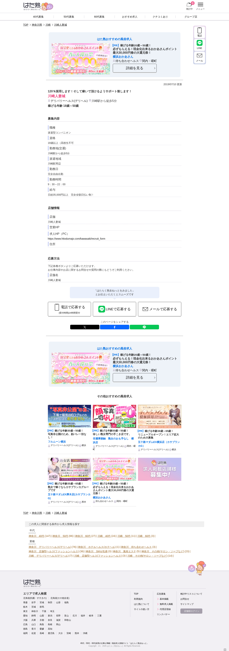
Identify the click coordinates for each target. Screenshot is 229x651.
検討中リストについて (191, 594)
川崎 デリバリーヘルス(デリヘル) (49, 555)
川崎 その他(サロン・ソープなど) (147, 555)
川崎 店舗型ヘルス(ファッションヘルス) (98, 555)
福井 (83, 615)
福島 (66, 602)
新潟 (50, 615)
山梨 (42, 615)
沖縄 (85, 633)
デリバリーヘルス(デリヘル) (69, 100)
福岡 (25, 633)
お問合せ (184, 599)
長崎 (42, 633)
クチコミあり (160, 16)
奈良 (50, 620)
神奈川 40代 (36, 536)
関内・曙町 (149, 60)
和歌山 (67, 620)
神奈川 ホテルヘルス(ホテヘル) (97, 546)
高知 (50, 629)
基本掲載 (164, 599)
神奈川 (34, 611)
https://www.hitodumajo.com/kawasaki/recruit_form (76, 238)
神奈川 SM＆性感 (96, 551)
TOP (26, 24)
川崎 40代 (104, 536)
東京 (25, 611)
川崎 (48, 24)
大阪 (25, 620)
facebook (114, 327)
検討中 (190, 5)
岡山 (58, 624)
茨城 (33, 607)
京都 (42, 620)
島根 (50, 624)
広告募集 (161, 594)
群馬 (42, 607)
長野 (58, 615)
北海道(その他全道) (59, 598)
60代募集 (99, 16)
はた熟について (141, 604)
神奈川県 (37, 24)
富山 (66, 615)
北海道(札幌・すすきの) (35, 598)
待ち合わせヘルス (127, 60)
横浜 (84, 445)
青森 (25, 602)
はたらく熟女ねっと (115, 646)
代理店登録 (165, 609)
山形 (58, 602)
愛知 (25, 615)
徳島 (25, 629)
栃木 (25, 607)
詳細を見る (134, 68)
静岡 (33, 615)
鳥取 (42, 624)
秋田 (50, 602)
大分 (60, 633)
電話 (199, 35)
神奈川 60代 (83, 536)
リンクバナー (163, 614)
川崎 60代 (144, 536)
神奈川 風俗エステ (124, 551)
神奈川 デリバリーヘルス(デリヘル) (50, 546)
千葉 (44, 611)
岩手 (33, 602)
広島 (25, 624)
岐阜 (91, 615)
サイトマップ (187, 604)
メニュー (200, 6)
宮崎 (69, 633)
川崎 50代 (124, 536)
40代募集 (38, 16)
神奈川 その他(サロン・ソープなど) (162, 551)
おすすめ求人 (129, 16)
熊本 (77, 633)
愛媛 (42, 629)
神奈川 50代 (60, 536)
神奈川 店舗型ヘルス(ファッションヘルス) (54, 551)
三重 (99, 615)
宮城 (42, 602)
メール (199, 60)
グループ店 (190, 16)
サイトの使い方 (141, 609)
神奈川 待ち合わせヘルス (136, 546)
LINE (144, 327)
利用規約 (138, 599)
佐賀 (33, 633)
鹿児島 (51, 633)
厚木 (84, 502)
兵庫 (33, 620)
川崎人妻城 (60, 24)
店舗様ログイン (191, 611)
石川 (75, 615)
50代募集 (69, 16)
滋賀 (58, 620)
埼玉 (52, 611)
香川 (33, 629)
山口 (33, 624)
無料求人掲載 (166, 604)
